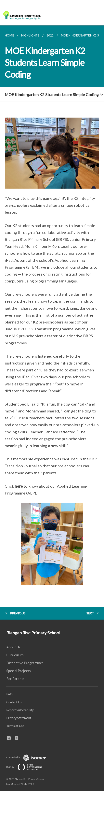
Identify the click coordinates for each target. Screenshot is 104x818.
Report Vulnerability (20, 710)
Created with (29, 757)
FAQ (9, 694)
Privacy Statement (18, 718)
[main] (52, 322)
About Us (13, 647)
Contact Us (14, 702)
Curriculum (14, 655)
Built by (27, 766)
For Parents (15, 678)
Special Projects (18, 670)
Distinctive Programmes (25, 663)
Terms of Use (15, 725)
